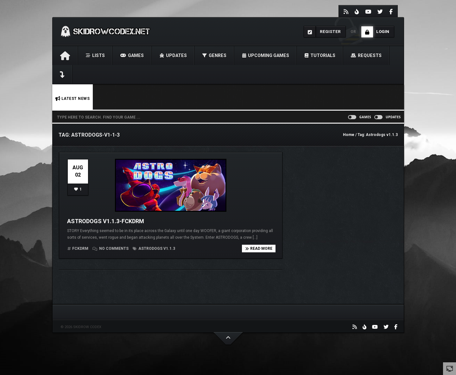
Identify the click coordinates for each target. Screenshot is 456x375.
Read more (258, 248)
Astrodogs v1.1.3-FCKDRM (105, 221)
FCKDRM (80, 248)
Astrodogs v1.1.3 (154, 248)
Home (348, 135)
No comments (111, 248)
